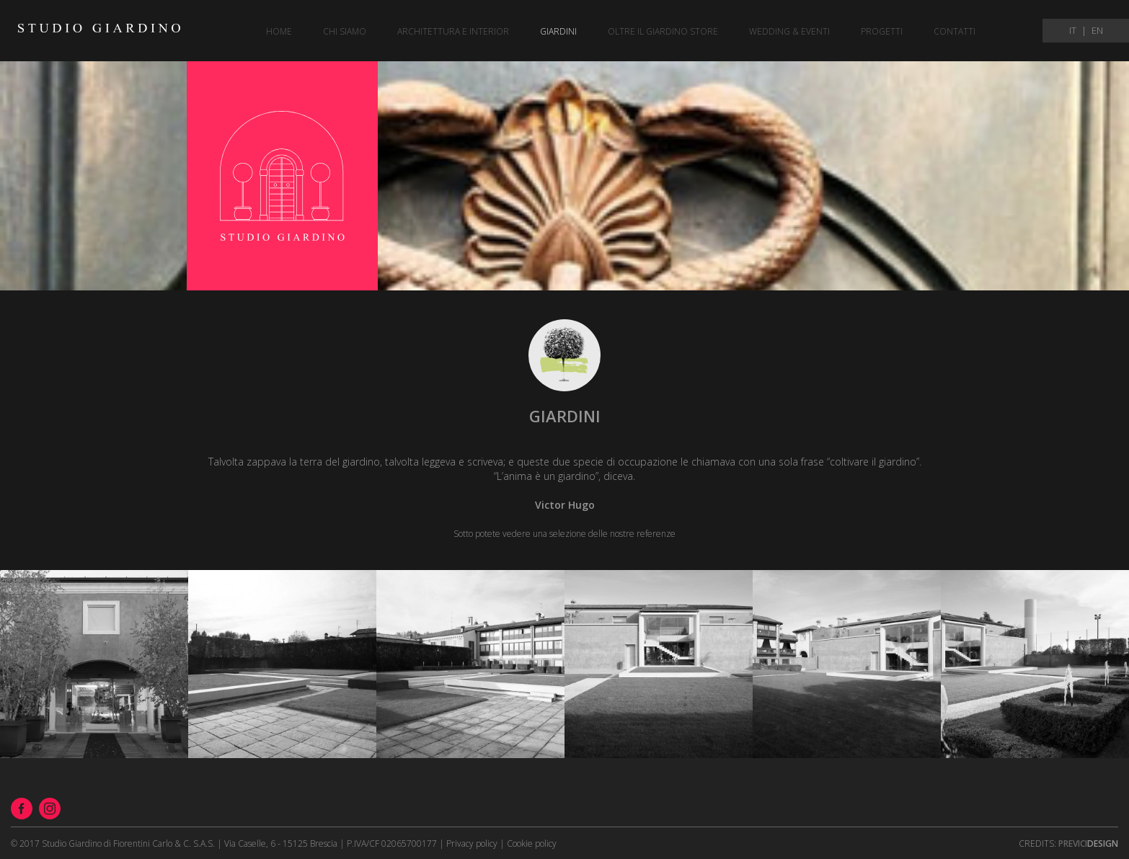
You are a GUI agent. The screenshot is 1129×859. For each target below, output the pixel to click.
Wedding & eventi (789, 31)
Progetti (882, 31)
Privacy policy (471, 843)
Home (279, 31)
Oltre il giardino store (663, 31)
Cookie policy (532, 843)
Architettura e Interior (453, 31)
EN (1097, 31)
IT (1072, 31)
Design (1088, 843)
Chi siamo (344, 31)
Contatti (954, 31)
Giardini (558, 31)
